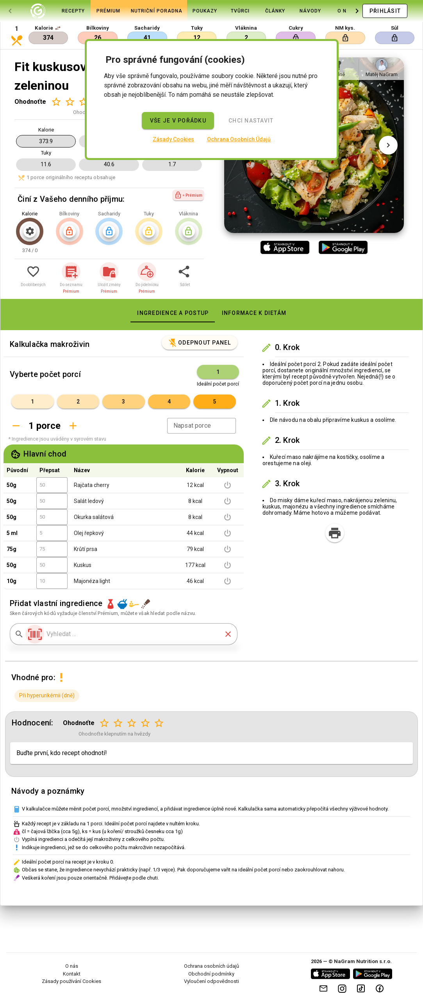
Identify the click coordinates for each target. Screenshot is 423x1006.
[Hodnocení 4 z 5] (145, 723)
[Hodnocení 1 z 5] (56, 101)
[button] (57, 28)
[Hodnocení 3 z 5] (83, 101)
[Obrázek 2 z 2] (323, 223)
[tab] (37, 11)
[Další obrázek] (388, 145)
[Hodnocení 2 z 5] (70, 101)
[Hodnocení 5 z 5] (159, 723)
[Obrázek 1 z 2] (304, 223)
